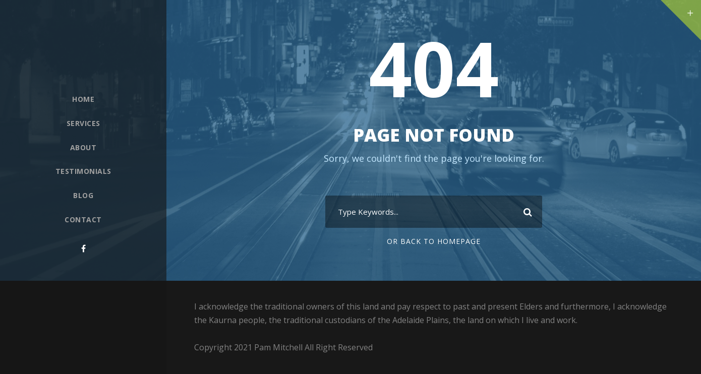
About (83, 147)
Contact (83, 219)
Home (83, 99)
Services (83, 123)
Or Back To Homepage (434, 241)
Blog (83, 195)
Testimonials (83, 171)
